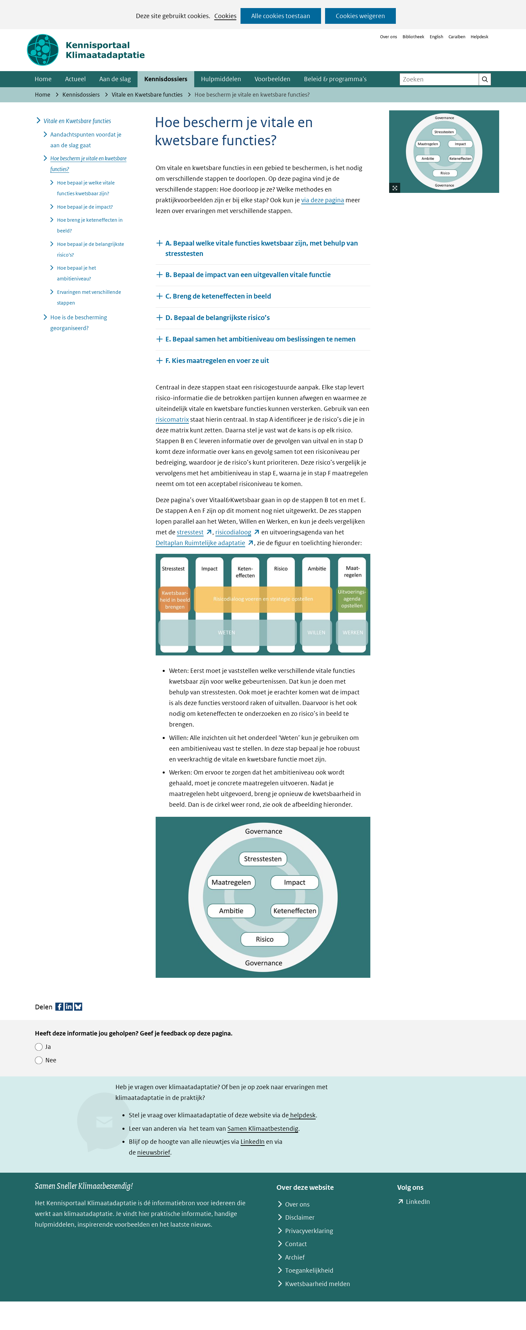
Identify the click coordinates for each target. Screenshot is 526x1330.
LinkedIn (253, 1142)
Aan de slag (115, 79)
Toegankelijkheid (309, 1270)
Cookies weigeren (360, 16)
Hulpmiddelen (221, 79)
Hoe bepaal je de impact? (85, 207)
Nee (50, 1060)
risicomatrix (172, 419)
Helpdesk (479, 37)
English (436, 37)
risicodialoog (237, 532)
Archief (295, 1257)
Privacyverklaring (309, 1231)
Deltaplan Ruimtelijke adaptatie (205, 543)
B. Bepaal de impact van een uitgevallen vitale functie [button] (248, 274)
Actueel (75, 79)
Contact (296, 1244)
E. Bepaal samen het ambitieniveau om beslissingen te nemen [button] (260, 338)
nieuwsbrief (153, 1152)
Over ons (388, 37)
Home (43, 79)
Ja (48, 1047)
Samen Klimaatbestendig (262, 1128)
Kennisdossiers (166, 79)
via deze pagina (322, 200)
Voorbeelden (273, 79)
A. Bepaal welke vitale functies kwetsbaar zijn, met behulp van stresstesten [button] (261, 248)
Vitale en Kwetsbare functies (77, 121)
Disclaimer (300, 1217)
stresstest (194, 532)
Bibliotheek (413, 37)
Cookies (225, 16)
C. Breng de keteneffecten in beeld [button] (218, 296)
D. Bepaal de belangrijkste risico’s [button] (217, 317)
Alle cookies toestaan (280, 16)
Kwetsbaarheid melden (317, 1284)
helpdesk (302, 1115)
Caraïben (457, 37)
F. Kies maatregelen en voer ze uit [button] (217, 360)
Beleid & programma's (335, 79)
